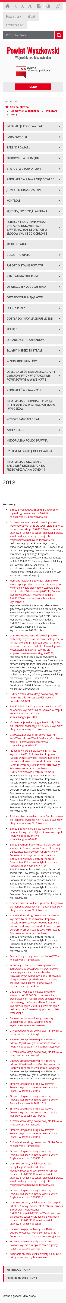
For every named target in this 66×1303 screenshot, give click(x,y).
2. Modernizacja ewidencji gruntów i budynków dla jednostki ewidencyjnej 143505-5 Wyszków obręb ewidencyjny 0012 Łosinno (36, 820)
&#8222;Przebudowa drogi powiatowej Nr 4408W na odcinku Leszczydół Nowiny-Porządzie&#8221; (34, 697)
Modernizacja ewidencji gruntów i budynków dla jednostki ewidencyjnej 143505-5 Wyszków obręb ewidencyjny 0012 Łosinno (36, 726)
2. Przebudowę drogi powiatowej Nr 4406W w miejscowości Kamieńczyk (36, 1032)
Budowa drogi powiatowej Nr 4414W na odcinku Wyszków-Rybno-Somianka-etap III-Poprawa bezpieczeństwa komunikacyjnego (35, 1043)
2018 (14, 115)
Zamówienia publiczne (25, 111)
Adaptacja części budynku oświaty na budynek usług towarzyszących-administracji (36, 1255)
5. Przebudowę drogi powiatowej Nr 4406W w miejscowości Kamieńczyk (36, 1144)
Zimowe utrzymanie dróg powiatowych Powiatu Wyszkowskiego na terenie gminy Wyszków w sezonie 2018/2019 (34, 1112)
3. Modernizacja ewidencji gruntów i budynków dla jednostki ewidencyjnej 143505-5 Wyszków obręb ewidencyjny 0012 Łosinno (36, 906)
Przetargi (52, 111)
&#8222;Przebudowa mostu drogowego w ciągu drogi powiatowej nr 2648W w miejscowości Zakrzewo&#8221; (34, 513)
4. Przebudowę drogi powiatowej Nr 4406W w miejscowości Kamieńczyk (36, 1122)
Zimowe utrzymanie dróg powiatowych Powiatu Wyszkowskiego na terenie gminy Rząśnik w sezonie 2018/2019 (34, 1087)
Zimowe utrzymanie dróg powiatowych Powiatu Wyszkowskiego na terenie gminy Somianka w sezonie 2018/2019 (34, 1099)
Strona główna (17, 107)
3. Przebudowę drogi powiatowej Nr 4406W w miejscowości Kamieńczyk (36, 1053)
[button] (33, 1270)
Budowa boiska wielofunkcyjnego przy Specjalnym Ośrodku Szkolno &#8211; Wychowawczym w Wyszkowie (31, 1021)
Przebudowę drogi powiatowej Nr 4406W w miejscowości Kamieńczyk (34, 957)
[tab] (33, 1270)
